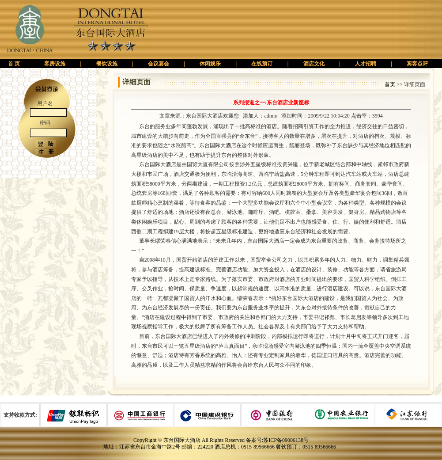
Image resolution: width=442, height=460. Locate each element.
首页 (390, 84)
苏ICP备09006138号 (286, 440)
